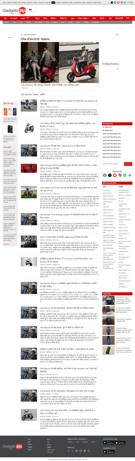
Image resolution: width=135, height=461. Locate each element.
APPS (70, 2)
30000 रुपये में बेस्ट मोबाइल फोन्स (112, 150)
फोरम (94, 18)
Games (58, 2)
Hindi (77, 442)
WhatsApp (85, 450)
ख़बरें (29, 442)
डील (110, 18)
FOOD (35, 2)
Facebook (68, 450)
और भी (7, 244)
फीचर (45, 18)
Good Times (97, 2)
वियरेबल (86, 22)
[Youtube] (115, 175)
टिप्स (47, 22)
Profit (15, 2)
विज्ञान (63, 22)
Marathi (89, 2)
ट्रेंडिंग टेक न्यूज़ (8, 104)
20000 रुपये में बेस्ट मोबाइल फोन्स (112, 144)
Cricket (30, 2)
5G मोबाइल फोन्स (107, 127)
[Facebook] (105, 175)
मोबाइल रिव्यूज (107, 294)
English (69, 442)
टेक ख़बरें (14, 18)
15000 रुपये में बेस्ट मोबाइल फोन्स (112, 140)
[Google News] (129, 175)
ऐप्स (21, 22)
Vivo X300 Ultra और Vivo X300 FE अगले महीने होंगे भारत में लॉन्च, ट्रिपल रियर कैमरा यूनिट (9, 216)
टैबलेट (14, 22)
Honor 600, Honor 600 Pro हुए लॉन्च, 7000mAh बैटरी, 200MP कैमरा (10, 181)
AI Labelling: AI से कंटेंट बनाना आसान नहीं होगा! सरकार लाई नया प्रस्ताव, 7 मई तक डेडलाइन (10, 237)
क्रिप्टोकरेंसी (119, 18)
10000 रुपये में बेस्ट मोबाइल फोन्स (112, 134)
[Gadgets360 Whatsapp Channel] (124, 175)
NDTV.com (51, 450)
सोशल (78, 22)
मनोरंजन (28, 22)
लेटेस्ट (104, 187)
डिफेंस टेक (63, 18)
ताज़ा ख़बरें (7, 147)
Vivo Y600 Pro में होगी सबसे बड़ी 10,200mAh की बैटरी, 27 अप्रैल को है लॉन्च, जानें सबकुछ (10, 172)
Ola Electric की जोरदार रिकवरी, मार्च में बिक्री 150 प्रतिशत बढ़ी (50, 85)
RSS (29, 439)
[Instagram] (120, 175)
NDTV (4, 2)
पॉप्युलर (121, 187)
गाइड (72, 18)
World (9, 2)
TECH (53, 2)
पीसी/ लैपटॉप (38, 22)
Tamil (93, 442)
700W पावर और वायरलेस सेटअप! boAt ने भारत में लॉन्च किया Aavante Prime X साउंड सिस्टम (10, 190)
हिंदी (19, 2)
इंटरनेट (70, 22)
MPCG (84, 2)
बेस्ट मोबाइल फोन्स (107, 130)
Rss (89, 450)
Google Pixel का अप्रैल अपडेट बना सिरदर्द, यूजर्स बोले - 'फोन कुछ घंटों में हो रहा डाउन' (10, 199)
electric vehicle (45, 107)
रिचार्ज (102, 18)
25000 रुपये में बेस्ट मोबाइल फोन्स (112, 147)
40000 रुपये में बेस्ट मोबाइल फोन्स (112, 157)
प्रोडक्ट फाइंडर (82, 18)
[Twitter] (110, 175)
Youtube (76, 450)
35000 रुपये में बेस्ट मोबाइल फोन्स (112, 154)
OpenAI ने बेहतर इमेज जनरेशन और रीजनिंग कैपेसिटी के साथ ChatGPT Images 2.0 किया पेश (10, 227)
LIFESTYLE (41, 2)
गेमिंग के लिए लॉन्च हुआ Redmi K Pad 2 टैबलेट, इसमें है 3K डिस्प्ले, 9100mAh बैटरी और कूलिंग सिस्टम (10, 162)
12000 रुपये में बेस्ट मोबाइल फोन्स (112, 137)
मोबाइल (7, 22)
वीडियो (53, 18)
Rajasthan (77, 2)
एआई (25, 18)
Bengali (85, 442)
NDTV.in (50, 452)
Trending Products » (111, 64)
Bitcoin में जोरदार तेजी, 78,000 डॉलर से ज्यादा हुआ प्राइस (9, 208)
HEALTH (48, 2)
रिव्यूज (37, 18)
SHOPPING (65, 2)
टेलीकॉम (55, 22)
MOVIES (23, 2)
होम (5, 18)
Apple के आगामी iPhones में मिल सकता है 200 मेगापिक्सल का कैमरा (10, 153)
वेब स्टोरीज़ (95, 22)
